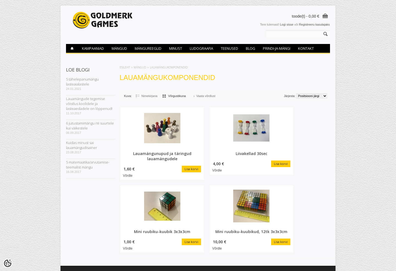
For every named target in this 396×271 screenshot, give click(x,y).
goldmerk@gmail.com (215, 222)
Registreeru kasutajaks (314, 24)
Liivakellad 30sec (198, 153)
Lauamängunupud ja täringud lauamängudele (144, 156)
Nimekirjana (149, 96)
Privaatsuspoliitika (78, 246)
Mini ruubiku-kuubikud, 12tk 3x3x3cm (305, 156)
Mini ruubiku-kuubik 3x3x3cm (252, 156)
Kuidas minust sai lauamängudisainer (81, 145)
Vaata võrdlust (206, 96)
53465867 (207, 218)
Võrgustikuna (177, 96)
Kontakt (306, 48)
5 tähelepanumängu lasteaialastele (82, 82)
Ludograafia (201, 48)
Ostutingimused (76, 232)
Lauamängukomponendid (169, 67)
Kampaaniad (93, 48)
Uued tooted (119, 213)
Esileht (125, 67)
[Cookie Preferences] (8, 263)
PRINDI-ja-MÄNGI (276, 48)
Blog (250, 48)
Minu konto (163, 208)
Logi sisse (286, 24)
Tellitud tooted (165, 218)
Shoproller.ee (321, 261)
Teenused (229, 48)
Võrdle (128, 175)
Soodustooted (120, 208)
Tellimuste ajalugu (168, 213)
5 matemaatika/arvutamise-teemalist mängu (87, 165)
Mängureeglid (148, 48)
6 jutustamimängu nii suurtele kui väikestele (90, 126)
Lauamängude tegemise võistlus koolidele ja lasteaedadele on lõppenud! (89, 103)
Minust (175, 48)
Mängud (119, 48)
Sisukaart (117, 218)
